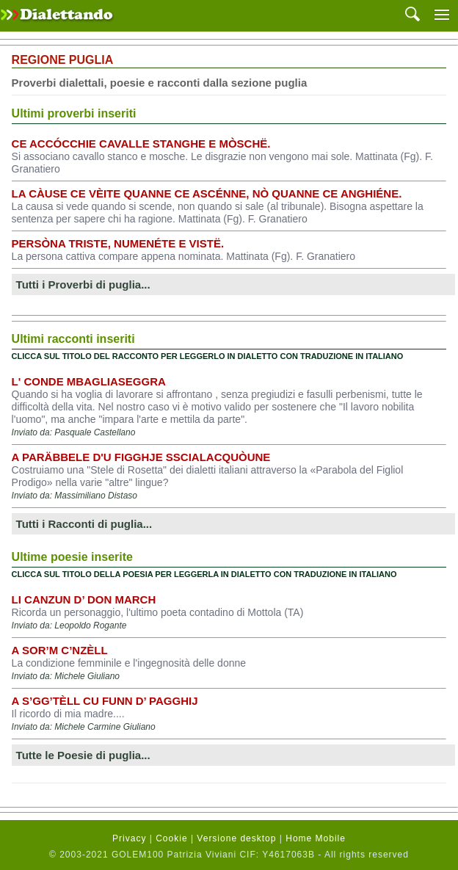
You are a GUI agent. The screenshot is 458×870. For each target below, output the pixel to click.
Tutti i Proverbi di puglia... (83, 284)
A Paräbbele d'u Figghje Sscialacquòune (141, 457)
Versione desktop (236, 838)
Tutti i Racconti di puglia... (84, 524)
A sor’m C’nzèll (60, 650)
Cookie (171, 838)
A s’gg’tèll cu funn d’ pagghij (105, 701)
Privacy (129, 838)
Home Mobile (316, 838)
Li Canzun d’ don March (84, 599)
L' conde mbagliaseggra (89, 381)
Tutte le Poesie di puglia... (83, 755)
